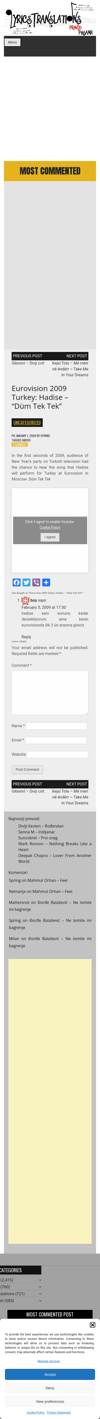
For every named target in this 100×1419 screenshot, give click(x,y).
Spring (45, 437)
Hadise (26, 442)
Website (19, 756)
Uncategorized (27, 424)
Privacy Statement (59, 1412)
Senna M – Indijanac (36, 833)
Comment (22, 667)
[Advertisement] (50, 109)
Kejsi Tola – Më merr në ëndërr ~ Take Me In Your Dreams (70, 371)
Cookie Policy (35, 1412)
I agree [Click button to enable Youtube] (50, 539)
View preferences (50, 1401)
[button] (92, 1324)
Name (18, 727)
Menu (12, 42)
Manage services (49, 1361)
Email (18, 742)
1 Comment (20, 446)
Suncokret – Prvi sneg (38, 839)
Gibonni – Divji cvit (28, 365)
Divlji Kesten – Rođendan (41, 827)
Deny (50, 1388)
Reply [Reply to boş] (26, 638)
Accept (50, 1374)
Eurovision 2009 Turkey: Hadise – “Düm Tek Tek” (40, 399)
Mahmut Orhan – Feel (48, 882)
